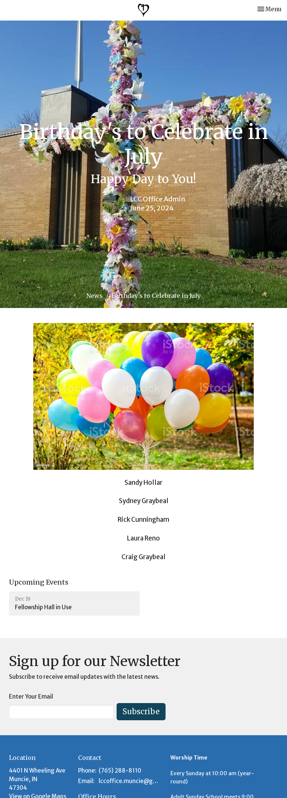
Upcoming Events (38, 582)
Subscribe (141, 711)
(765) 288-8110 (120, 770)
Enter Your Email (31, 696)
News (94, 295)
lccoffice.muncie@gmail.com (131, 781)
